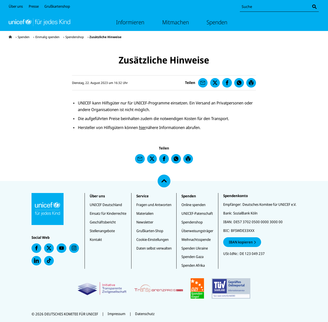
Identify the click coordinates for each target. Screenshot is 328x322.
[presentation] (10, 37)
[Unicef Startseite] (39, 22)
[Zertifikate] (164, 288)
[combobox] (279, 7)
